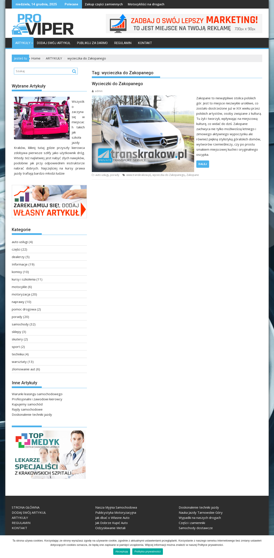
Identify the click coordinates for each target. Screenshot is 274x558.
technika (18, 354)
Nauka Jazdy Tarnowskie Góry (201, 512)
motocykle (19, 287)
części (16, 249)
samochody (20, 324)
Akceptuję (121, 551)
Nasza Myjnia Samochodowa (116, 507)
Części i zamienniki (192, 523)
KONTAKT (145, 43)
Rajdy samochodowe (27, 409)
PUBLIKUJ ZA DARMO (92, 43)
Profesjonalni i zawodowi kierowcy (37, 399)
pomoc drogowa (24, 309)
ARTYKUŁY (22, 43)
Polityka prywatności (147, 551)
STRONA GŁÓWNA (25, 507)
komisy (17, 272)
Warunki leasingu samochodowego (37, 394)
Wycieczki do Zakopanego (117, 83)
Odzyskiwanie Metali (110, 528)
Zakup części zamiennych (92, 4)
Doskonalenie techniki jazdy (32, 414)
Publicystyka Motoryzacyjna (115, 512)
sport (16, 346)
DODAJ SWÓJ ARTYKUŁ (53, 43)
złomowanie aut (23, 369)
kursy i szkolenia (24, 279)
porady (114, 175)
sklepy (16, 331)
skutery (17, 339)
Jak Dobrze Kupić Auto (111, 523)
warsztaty (19, 361)
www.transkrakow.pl (138, 175)
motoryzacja (21, 294)
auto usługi (102, 175)
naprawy (18, 302)
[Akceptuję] (269, 547)
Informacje (20, 264)
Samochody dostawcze (196, 528)
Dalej (202, 164)
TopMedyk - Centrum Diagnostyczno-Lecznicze (16, 480)
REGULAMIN (122, 43)
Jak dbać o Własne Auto (112, 517)
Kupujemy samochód (27, 404)
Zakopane (192, 175)
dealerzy (18, 257)
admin (97, 91)
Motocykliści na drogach (134, 4)
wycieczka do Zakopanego (168, 175)
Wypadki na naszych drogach (200, 517)
